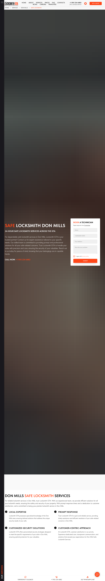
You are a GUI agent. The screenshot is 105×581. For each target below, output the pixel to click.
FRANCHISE (52, 4)
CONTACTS (61, 3)
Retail (35, 4)
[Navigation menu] (2, 2)
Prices (47, 3)
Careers (43, 4)
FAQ (53, 3)
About (31, 3)
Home (24, 3)
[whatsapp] (85, 3)
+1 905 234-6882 (75, 3)
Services (39, 3)
